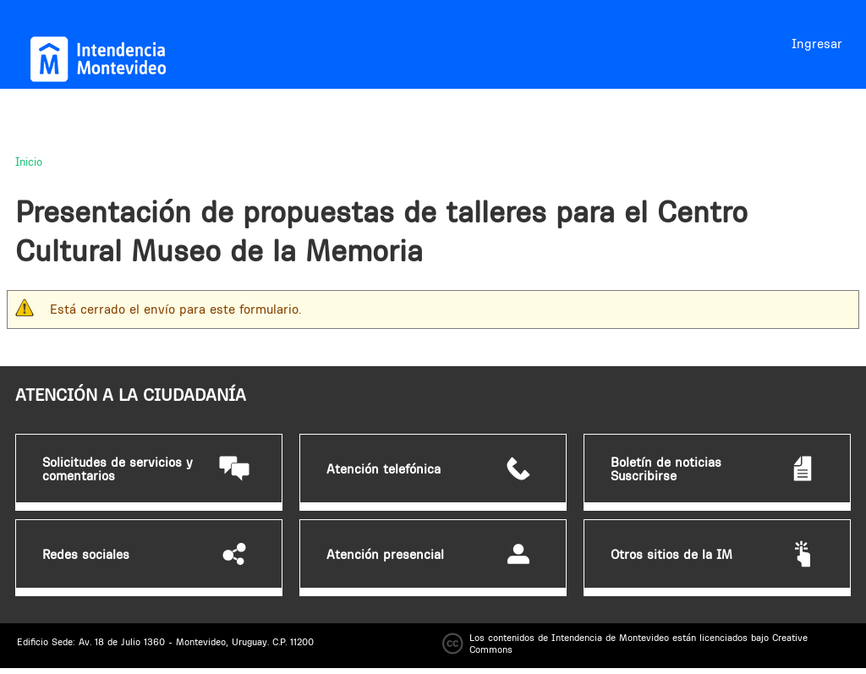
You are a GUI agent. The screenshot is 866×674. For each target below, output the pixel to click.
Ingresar (817, 44)
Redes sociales (85, 555)
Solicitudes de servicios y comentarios (117, 469)
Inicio (28, 161)
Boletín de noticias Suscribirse (666, 469)
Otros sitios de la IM (671, 555)
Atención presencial (385, 555)
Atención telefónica (383, 469)
